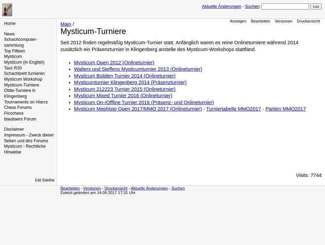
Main (65, 24)
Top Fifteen (14, 51)
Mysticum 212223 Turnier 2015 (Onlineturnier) (125, 89)
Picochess (13, 113)
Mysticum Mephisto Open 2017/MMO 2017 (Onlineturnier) (138, 109)
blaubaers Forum (20, 119)
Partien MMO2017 (286, 109)
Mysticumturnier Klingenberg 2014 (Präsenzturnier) (130, 82)
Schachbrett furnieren (24, 73)
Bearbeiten (260, 21)
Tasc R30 (13, 68)
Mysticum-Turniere (21, 85)
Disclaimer (14, 129)
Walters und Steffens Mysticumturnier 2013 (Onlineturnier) (138, 69)
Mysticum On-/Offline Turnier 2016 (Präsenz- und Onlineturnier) (144, 102)
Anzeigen (238, 21)
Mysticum (13, 56)
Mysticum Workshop (23, 79)
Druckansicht (308, 21)
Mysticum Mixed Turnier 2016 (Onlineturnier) (123, 95)
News (9, 34)
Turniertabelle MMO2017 (233, 109)
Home (9, 23)
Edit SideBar (45, 180)
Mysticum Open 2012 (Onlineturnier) (114, 62)
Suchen (252, 6)
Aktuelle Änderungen (221, 6)
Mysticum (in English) (24, 62)
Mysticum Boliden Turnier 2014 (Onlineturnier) (125, 76)
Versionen (283, 21)
